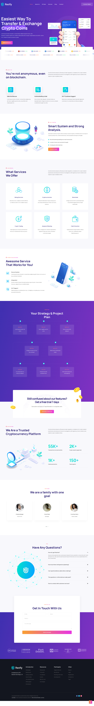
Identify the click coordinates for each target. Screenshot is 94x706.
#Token (44, 4)
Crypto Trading (19, 230)
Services (50, 4)
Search (69, 675)
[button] (46, 531)
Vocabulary (42, 679)
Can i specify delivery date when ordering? (59, 576)
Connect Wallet (87, 4)
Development (57, 682)
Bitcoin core (42, 684)
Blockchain (75, 199)
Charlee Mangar (19, 519)
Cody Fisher (47, 519)
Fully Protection (75, 230)
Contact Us (71, 682)
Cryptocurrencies (47, 199)
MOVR (19, 55)
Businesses (28, 677)
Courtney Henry (74, 519)
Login (69, 677)
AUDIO (46, 55)
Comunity (42, 677)
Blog (56, 4)
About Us (37, 4)
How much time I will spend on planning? (58, 569)
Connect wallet (54, 150)
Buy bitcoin (56, 677)
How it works (29, 682)
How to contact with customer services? (59, 588)
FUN (32, 55)
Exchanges (42, 686)
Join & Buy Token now (47, 416)
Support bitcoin (57, 675)
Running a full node (58, 679)
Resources (42, 675)
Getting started (29, 679)
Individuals (28, 675)
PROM (86, 55)
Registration (71, 679)
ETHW (6, 55)
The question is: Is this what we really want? (59, 582)
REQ (72, 55)
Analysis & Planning (47, 230)
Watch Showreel (7, 43)
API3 (59, 55)
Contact (61, 4)
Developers (28, 689)
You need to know (30, 684)
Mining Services (19, 199)
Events (41, 682)
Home (31, 4)
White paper (28, 686)
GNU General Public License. (38, 702)
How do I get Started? (54, 557)
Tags (69, 684)
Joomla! (13, 702)
